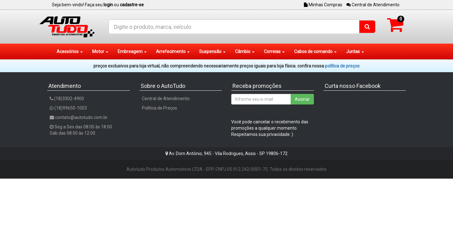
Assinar (302, 99)
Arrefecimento (173, 51)
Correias (274, 51)
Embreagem (132, 51)
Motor (100, 51)
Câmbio (244, 51)
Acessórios (70, 51)
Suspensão (212, 51)
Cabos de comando (315, 51)
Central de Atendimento (373, 4)
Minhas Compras (323, 4)
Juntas (355, 51)
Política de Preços (159, 107)
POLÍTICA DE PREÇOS (342, 65)
